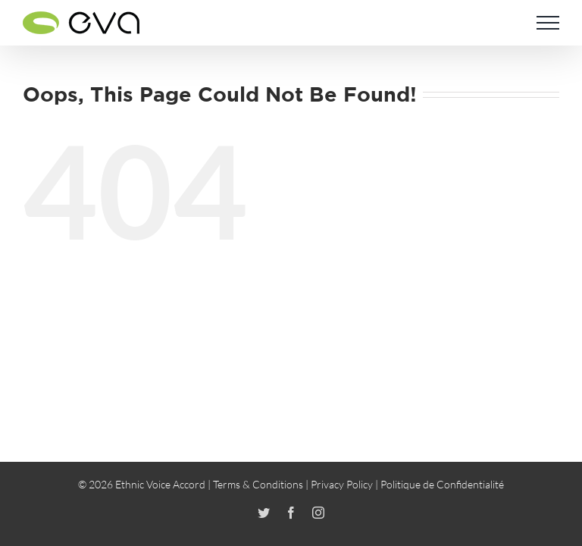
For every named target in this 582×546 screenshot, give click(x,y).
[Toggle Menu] (547, 23)
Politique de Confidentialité (442, 484)
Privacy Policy (342, 484)
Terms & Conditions (258, 484)
